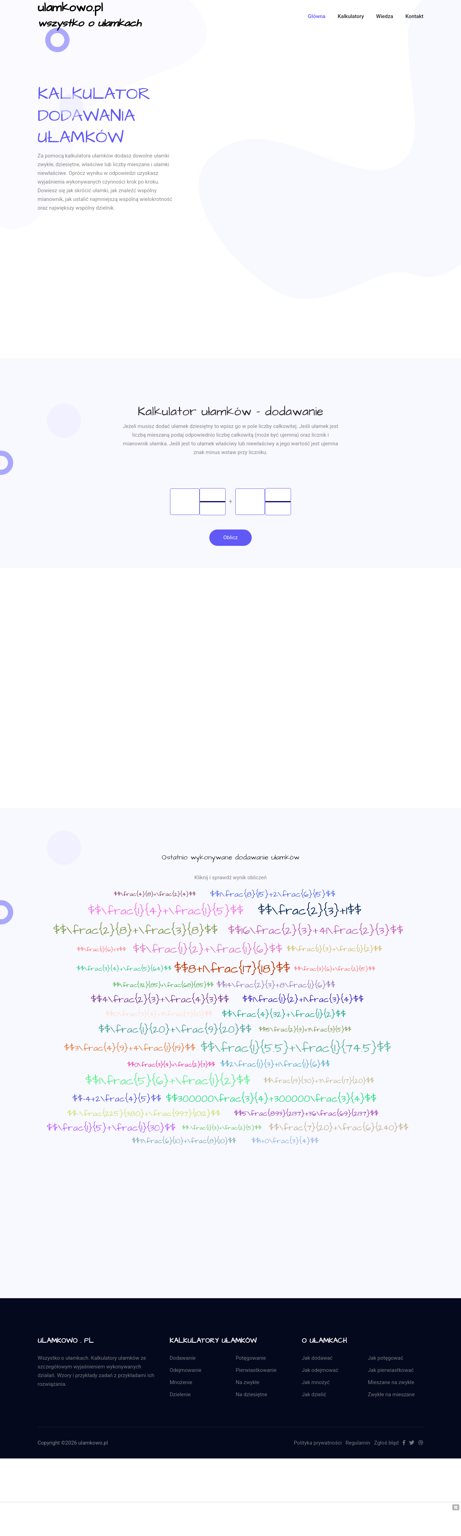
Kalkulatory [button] (351, 16)
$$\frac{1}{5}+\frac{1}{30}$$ (111, 1128)
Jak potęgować (385, 1359)
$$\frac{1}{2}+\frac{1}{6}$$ (207, 950)
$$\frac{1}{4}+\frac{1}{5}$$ (165, 912)
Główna (317, 16)
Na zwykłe (247, 1383)
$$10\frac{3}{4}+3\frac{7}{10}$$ (158, 1015)
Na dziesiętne (251, 1395)
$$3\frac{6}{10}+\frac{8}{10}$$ (184, 1142)
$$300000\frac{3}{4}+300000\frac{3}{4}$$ (271, 1099)
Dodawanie (182, 1359)
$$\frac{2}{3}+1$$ (309, 911)
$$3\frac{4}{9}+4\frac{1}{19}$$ (129, 1049)
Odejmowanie (185, 1371)
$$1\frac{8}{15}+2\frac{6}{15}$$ (272, 894)
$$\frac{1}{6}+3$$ (101, 950)
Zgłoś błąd (386, 1443)
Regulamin (358, 1443)
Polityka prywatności (318, 1443)
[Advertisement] (230, 309)
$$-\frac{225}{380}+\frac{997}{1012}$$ (143, 1114)
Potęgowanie (251, 1359)
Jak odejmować (320, 1371)
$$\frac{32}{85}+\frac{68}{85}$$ (163, 986)
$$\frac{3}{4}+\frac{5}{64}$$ (123, 969)
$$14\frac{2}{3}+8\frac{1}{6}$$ (276, 985)
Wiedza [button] (384, 16)
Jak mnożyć (316, 1383)
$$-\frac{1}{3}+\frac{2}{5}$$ (221, 1128)
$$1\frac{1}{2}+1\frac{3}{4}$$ (303, 1000)
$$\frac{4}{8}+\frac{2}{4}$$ (155, 894)
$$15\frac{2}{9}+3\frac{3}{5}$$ (305, 1030)
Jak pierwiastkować (391, 1371)
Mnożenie (181, 1383)
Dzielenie (180, 1395)
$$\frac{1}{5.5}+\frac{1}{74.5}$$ (296, 1048)
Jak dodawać (317, 1359)
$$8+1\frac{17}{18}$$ (232, 969)
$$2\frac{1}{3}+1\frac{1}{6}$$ (275, 1065)
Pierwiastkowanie (256, 1371)
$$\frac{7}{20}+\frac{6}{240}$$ (339, 1128)
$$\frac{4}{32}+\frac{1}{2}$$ (284, 1015)
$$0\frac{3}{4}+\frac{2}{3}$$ (171, 1065)
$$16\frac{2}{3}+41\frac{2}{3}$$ (315, 931)
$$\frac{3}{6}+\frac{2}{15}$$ (334, 969)
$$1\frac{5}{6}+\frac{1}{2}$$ (167, 1081)
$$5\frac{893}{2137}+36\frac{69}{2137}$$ (306, 1114)
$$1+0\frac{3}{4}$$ (284, 1142)
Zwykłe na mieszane (391, 1395)
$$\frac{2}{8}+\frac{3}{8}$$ (135, 931)
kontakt (414, 16)
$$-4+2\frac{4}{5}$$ (116, 1100)
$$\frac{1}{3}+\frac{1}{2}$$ (334, 950)
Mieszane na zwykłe (391, 1383)
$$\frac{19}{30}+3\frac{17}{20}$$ (319, 1081)
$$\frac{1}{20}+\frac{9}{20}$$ (174, 1030)
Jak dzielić (314, 1395)
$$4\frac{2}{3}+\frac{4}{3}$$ (160, 1000)
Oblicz (230, 538)
